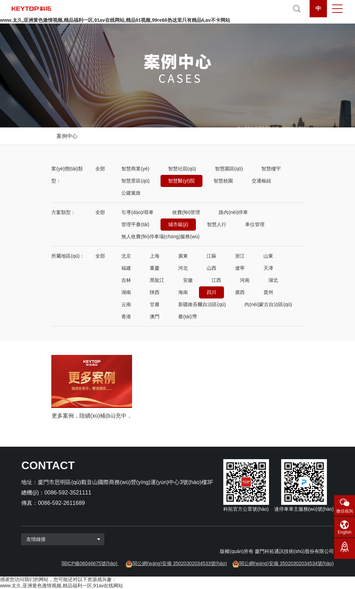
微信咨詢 (344, 511)
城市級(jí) (178, 224)
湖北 (273, 280)
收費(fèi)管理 (186, 212)
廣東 (183, 256)
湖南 (126, 292)
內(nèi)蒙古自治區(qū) (268, 304)
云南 (126, 304)
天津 (268, 268)
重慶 (154, 268)
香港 (126, 316)
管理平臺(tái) (135, 224)
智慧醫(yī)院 (181, 181)
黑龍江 (157, 280)
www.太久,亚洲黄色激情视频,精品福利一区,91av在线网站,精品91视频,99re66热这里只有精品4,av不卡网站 (115, 20)
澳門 (154, 316)
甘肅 (154, 304)
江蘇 (211, 256)
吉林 (126, 280)
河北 (183, 268)
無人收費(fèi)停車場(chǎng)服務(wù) (160, 236)
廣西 (240, 292)
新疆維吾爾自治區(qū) (202, 304)
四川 (211, 292)
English (344, 532)
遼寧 (240, 268)
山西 (211, 268)
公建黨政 (131, 193)
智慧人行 (216, 224)
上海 (154, 256)
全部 (100, 168)
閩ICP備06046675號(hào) (89, 563)
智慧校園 (223, 181)
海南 (183, 292)
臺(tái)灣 (187, 316)
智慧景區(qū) (135, 181)
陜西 (154, 292)
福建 (126, 268)
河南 (245, 280)
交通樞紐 (261, 181)
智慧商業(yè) (135, 168)
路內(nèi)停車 (233, 212)
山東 (268, 256)
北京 (126, 256)
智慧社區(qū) (182, 168)
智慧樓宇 (271, 168)
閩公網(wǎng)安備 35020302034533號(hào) (179, 563)
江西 (216, 280)
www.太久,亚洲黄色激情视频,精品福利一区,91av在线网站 (61, 585)
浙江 (240, 256)
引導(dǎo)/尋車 (137, 212)
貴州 (268, 292)
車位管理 (255, 224)
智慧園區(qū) (229, 168)
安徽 (188, 280)
